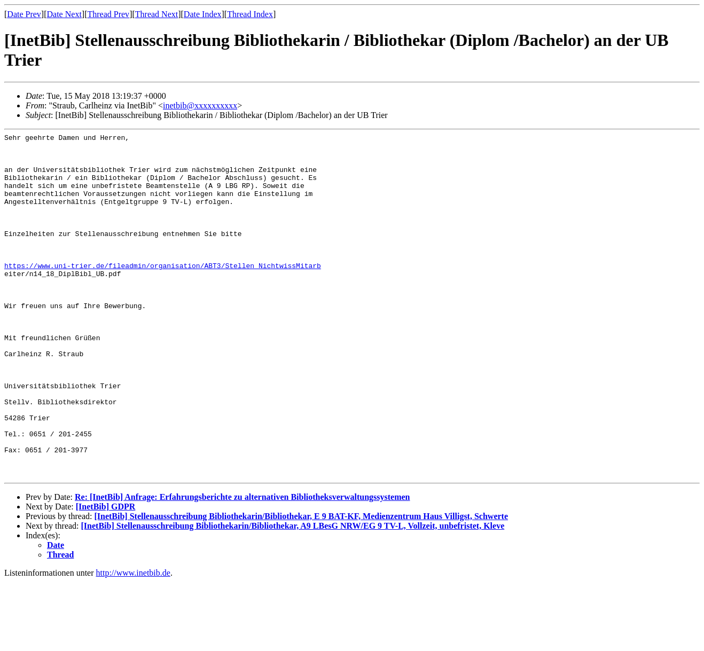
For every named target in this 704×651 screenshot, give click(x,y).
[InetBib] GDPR (106, 575)
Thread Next (156, 14)
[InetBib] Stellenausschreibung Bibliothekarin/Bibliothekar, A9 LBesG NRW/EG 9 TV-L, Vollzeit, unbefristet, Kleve (293, 594)
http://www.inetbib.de (133, 641)
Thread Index (250, 14)
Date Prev (24, 14)
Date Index (203, 14)
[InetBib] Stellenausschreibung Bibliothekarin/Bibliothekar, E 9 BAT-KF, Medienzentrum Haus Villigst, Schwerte (301, 585)
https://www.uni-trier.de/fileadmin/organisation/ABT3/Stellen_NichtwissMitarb (162, 292)
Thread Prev (108, 14)
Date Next (64, 14)
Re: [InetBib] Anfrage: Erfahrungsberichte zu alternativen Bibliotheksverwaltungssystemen (242, 565)
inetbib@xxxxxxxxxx (200, 105)
